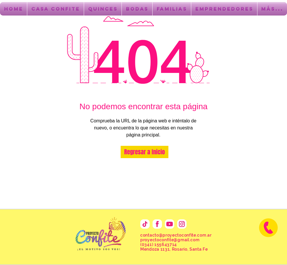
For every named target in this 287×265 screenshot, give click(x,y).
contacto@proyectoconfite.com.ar (176, 235)
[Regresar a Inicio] (144, 152)
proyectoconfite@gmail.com (170, 239)
